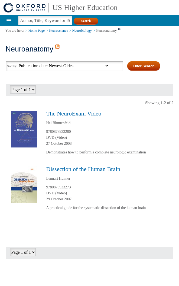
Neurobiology (82, 30)
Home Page (36, 30)
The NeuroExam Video (74, 113)
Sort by (12, 66)
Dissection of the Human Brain (83, 169)
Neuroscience (58, 30)
